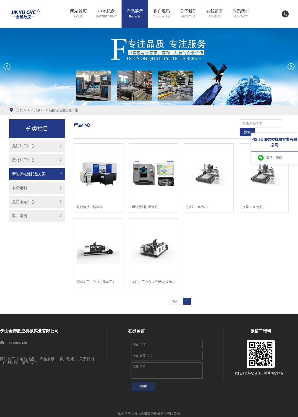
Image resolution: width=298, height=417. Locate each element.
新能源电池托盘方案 (63, 110)
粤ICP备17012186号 (155, 411)
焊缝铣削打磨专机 (145, 198)
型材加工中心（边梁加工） (96, 273)
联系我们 (241, 14)
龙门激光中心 (23, 202)
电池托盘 (106, 14)
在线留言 (214, 14)
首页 (175, 293)
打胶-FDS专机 (197, 198)
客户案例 (19, 216)
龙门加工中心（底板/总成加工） (153, 273)
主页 (19, 110)
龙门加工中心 (23, 146)
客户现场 (161, 14)
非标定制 (19, 188)
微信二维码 (274, 158)
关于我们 (188, 14)
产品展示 (134, 14)
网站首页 (78, 14)
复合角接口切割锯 (90, 198)
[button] (143, 102)
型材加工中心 (23, 160)
